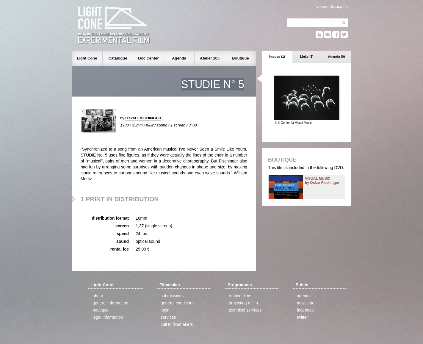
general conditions (178, 303)
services (168, 317)
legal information (108, 317)
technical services (245, 310)
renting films (240, 295)
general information (110, 303)
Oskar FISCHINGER (143, 118)
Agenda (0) (336, 56)
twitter (302, 317)
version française (332, 6)
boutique (101, 310)
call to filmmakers (177, 324)
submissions (172, 295)
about (98, 295)
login (165, 310)
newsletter (306, 303)
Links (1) (306, 56)
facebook (305, 310)
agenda (304, 295)
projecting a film (243, 303)
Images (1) (277, 56)
